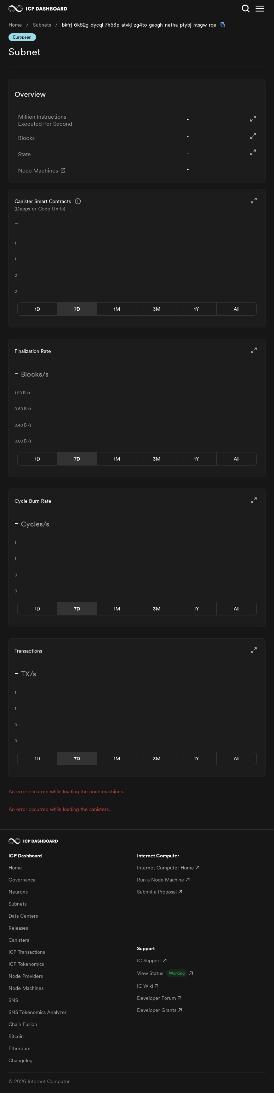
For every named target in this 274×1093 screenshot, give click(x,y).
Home (15, 867)
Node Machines (26, 988)
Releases (18, 928)
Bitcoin (16, 1036)
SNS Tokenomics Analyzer (37, 1012)
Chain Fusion (22, 1024)
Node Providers (25, 976)
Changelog (20, 1060)
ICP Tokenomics (26, 964)
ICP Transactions (26, 952)
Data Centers (23, 916)
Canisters (18, 940)
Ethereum (19, 1048)
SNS (13, 1000)
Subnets (17, 904)
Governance (22, 880)
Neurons (18, 892)
